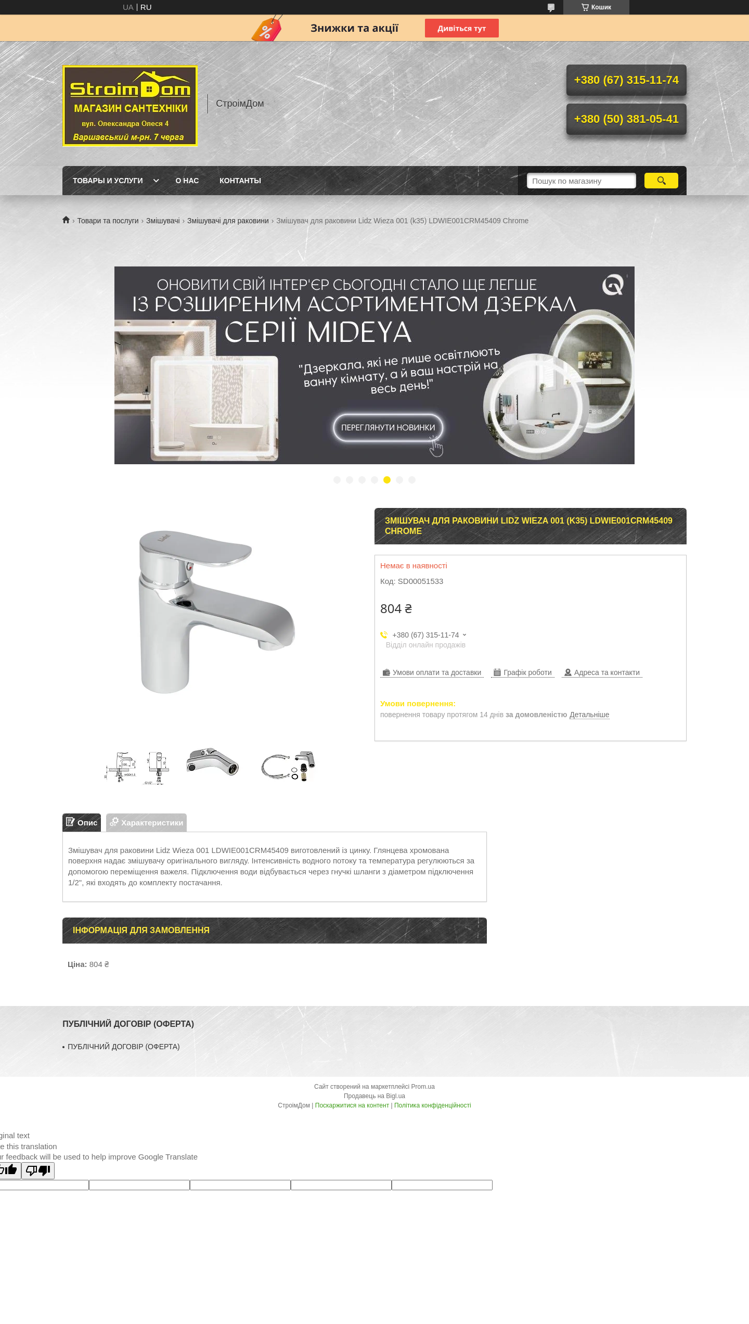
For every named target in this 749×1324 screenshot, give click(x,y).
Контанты (240, 180)
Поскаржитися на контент (352, 1105)
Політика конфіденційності (432, 1105)
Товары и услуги (108, 180)
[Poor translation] (38, 1170)
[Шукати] (661, 180)
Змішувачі (163, 221)
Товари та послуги (107, 221)
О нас (187, 180)
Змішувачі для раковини (228, 221)
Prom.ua (423, 1086)
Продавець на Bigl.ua (374, 1096)
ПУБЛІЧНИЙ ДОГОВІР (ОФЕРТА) (124, 1046)
